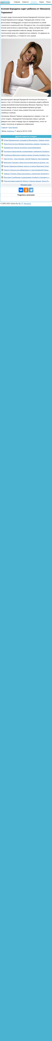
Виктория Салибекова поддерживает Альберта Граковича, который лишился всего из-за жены (27, 177)
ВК (20, 203)
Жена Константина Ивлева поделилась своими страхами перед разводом (27, 144)
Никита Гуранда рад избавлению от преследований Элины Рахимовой (27, 170)
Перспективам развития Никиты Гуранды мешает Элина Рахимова (27, 181)
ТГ (22, 203)
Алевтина (10, 131)
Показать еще (26, 185)
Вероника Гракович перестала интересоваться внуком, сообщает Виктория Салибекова (27, 162)
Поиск (48, 2)
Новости (25, 2)
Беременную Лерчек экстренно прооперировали (22, 148)
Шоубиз (34, 2)
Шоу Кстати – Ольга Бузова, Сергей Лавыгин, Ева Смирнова (26, 159)
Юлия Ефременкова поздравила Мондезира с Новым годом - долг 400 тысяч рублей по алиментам (27, 140)
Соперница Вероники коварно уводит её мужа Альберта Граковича (27, 155)
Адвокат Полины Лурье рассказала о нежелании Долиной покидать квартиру (27, 174)
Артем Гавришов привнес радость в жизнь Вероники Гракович (27, 166)
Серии (41, 2)
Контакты (27, 203)
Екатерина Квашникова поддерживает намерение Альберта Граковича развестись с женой (27, 151)
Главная (17, 2)
